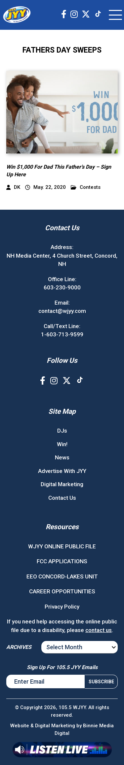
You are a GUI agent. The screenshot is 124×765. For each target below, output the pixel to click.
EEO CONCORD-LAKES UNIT (62, 576)
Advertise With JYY (62, 471)
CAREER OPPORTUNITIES (62, 591)
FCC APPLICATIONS (62, 561)
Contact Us (62, 497)
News (62, 457)
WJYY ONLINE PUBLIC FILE (62, 546)
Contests (86, 187)
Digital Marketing (62, 484)
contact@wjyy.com (62, 311)
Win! (62, 444)
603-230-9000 (62, 287)
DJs (62, 430)
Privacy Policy (62, 606)
